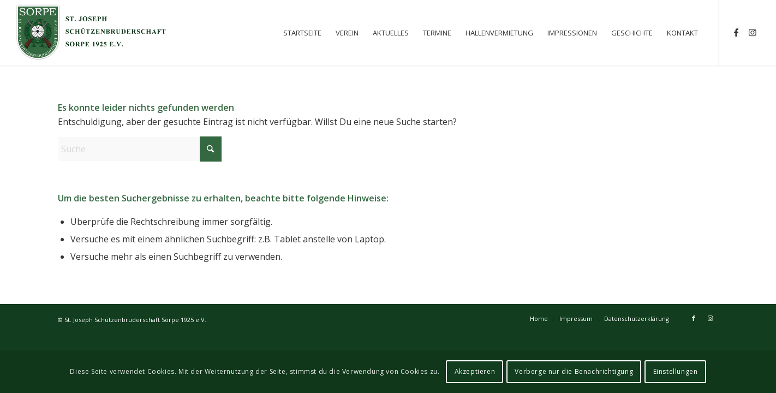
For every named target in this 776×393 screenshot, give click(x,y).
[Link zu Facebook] (736, 32)
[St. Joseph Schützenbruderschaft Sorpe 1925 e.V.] (91, 33)
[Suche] (140, 149)
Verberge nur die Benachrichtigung (574, 371)
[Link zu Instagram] (752, 32)
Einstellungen (675, 371)
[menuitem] (302, 33)
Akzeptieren (475, 371)
